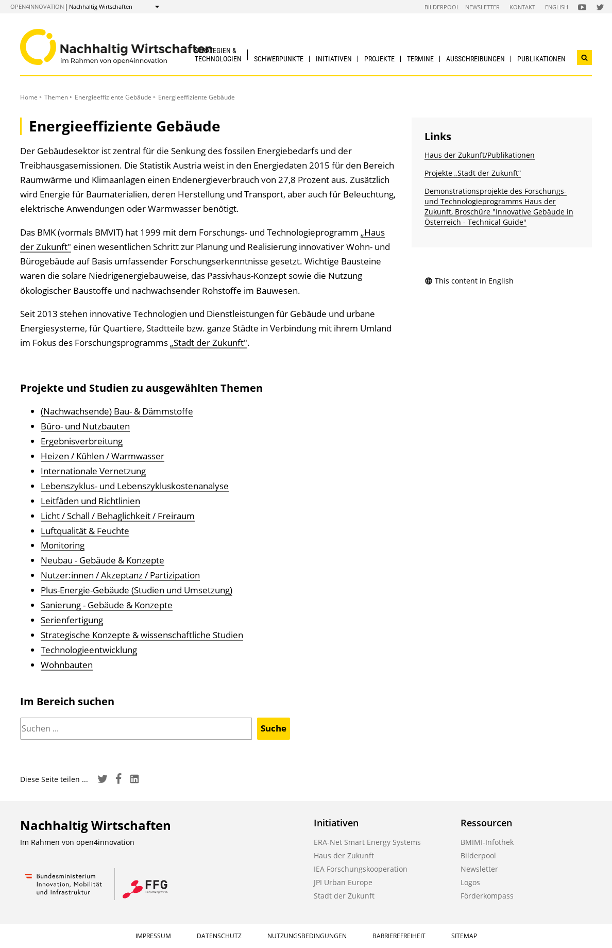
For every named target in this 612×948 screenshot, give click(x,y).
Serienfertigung (72, 620)
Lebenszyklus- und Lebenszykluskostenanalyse (135, 486)
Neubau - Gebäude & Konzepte (102, 560)
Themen (56, 97)
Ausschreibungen (475, 59)
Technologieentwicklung (89, 650)
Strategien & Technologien (218, 54)
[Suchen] (136, 729)
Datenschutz (219, 936)
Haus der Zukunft (344, 855)
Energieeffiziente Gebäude (113, 97)
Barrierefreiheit (399, 936)
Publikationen (541, 59)
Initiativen (334, 59)
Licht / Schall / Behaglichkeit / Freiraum (118, 516)
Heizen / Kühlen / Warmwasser (102, 456)
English (556, 7)
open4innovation (37, 6)
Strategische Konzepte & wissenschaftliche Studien (142, 635)
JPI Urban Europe (343, 882)
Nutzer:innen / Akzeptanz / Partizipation (120, 575)
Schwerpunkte (278, 59)
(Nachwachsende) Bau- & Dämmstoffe (117, 411)
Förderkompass (487, 896)
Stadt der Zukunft (344, 896)
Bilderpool (442, 7)
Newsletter (482, 7)
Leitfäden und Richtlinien (90, 501)
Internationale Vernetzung (93, 471)
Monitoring (62, 545)
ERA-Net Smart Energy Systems (367, 842)
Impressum (153, 936)
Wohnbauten (67, 665)
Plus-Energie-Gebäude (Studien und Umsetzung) (136, 590)
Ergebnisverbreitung (82, 441)
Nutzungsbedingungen (307, 936)
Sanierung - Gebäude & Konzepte (107, 605)
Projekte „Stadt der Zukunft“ (472, 173)
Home (29, 97)
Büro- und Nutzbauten (85, 426)
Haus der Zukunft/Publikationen (479, 155)
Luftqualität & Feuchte (85, 531)
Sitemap (464, 936)
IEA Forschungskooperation (360, 869)
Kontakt (522, 7)
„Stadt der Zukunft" (208, 342)
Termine (420, 59)
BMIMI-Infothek (487, 842)
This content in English (469, 281)
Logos (470, 882)
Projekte (379, 59)
